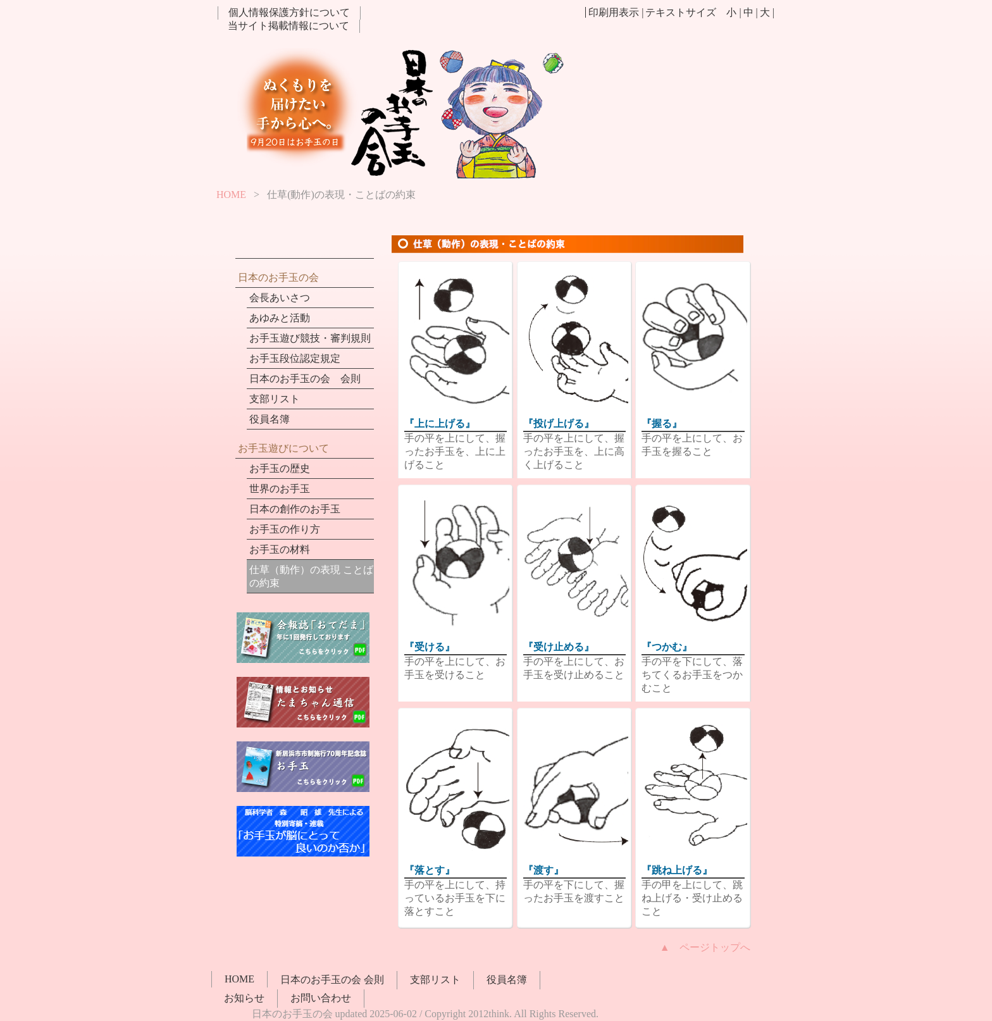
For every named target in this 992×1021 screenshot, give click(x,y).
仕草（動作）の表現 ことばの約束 (311, 576)
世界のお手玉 (279, 488)
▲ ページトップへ (705, 947)
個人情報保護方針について (289, 12)
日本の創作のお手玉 (294, 509)
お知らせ (244, 998)
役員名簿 (269, 419)
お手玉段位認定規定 (294, 358)
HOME (231, 194)
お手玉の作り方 (284, 529)
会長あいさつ (279, 297)
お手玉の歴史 (279, 468)
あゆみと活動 (279, 317)
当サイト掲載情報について (288, 25)
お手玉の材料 (279, 549)
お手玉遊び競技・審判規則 (310, 338)
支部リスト (274, 398)
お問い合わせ (320, 998)
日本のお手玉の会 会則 (305, 378)
